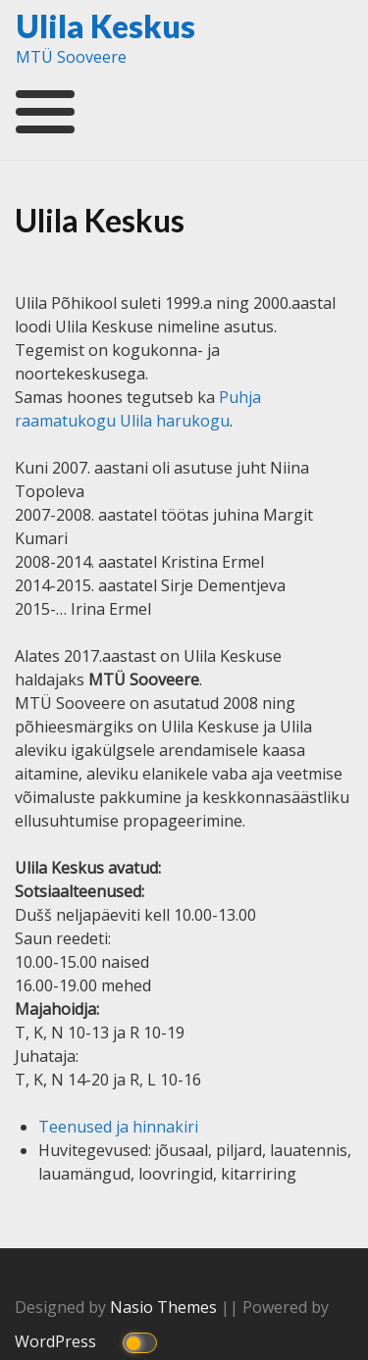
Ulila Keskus (105, 26)
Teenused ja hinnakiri (118, 1126)
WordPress (57, 1341)
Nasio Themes (165, 1307)
